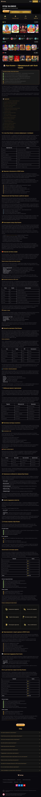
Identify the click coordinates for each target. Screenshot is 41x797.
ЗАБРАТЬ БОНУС (20, 724)
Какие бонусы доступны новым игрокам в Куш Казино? (11, 736)
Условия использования (7, 782)
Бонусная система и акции (8, 106)
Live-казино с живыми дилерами (10, 115)
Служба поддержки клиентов (9, 124)
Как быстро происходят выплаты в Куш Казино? (10, 739)
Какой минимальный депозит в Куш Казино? (9, 749)
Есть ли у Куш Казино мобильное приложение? (10, 766)
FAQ (20, 782)
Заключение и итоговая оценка (9, 127)
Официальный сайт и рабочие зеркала (10, 103)
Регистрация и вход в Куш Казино (9, 105)
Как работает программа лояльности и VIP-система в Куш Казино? (13, 763)
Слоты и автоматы (8, 114)
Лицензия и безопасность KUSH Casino (10, 102)
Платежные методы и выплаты (9, 118)
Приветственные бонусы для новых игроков (12, 108)
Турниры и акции (8, 111)
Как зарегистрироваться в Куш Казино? (8, 732)
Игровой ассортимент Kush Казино (10, 112)
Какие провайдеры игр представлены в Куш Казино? (11, 770)
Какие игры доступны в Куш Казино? (8, 746)
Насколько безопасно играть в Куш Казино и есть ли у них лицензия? (14, 756)
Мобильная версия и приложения (9, 117)
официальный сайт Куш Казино (11, 235)
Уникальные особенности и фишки (10, 123)
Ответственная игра (27, 779)
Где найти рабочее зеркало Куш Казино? (8, 742)
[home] (3, 1)
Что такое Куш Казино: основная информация (11, 100)
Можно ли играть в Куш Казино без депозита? (10, 760)
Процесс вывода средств (9, 121)
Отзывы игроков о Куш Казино (9, 126)
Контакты (19, 779)
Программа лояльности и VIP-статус (11, 109)
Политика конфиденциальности (9, 779)
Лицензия (16, 782)
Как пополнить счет (8, 120)
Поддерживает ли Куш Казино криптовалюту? (10, 753)
